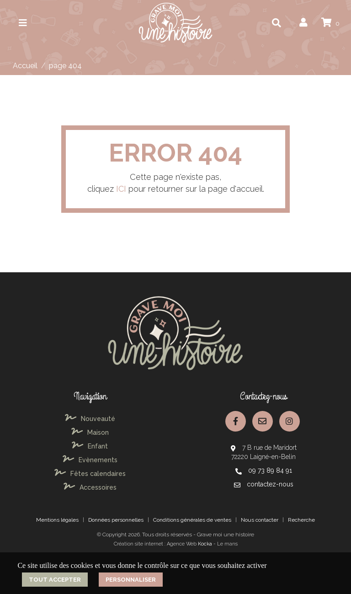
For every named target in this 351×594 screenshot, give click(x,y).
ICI (121, 189)
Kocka (205, 544)
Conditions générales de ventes (192, 520)
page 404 (65, 65)
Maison (90, 432)
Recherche (301, 520)
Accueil (25, 65)
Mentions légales (57, 520)
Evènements (90, 460)
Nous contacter (259, 520)
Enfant (90, 446)
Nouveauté (90, 418)
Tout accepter (55, 579)
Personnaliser (131, 579)
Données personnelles (116, 520)
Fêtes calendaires (90, 473)
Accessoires (90, 487)
